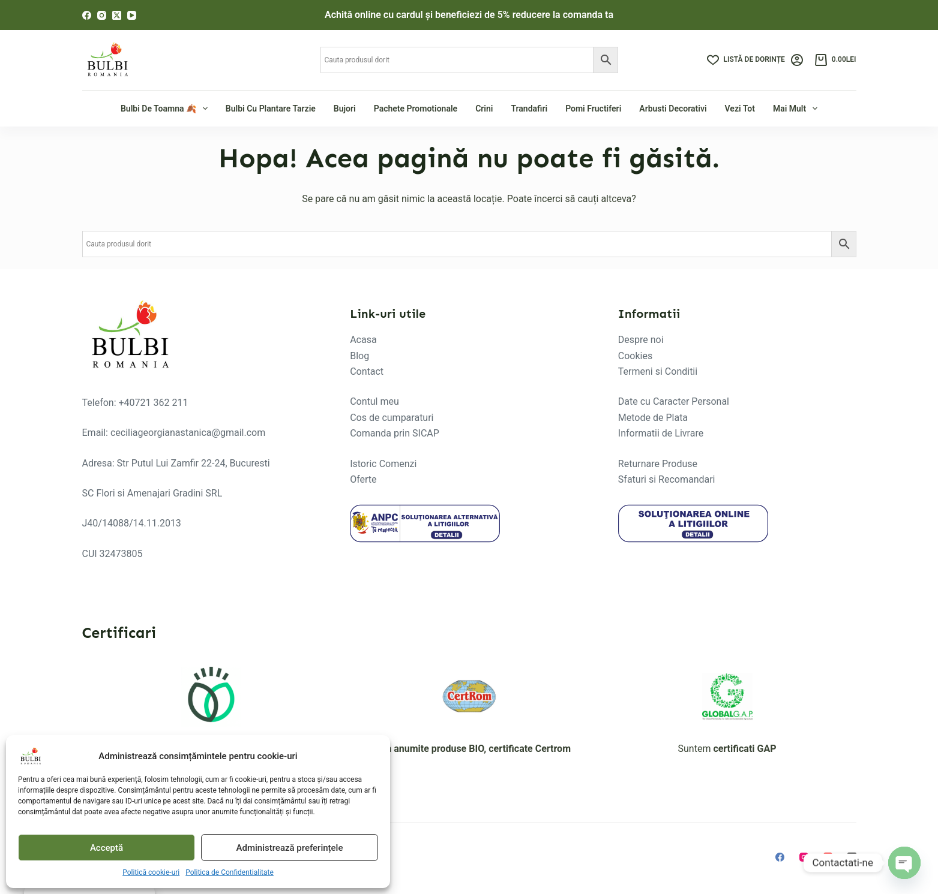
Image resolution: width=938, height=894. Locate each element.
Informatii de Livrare (660, 433)
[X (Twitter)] (116, 15)
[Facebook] (86, 15)
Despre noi (641, 339)
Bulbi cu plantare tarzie (271, 108)
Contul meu (374, 401)
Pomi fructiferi (593, 108)
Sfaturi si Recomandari (666, 479)
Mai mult (796, 108)
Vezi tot (740, 108)
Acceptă (106, 847)
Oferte (363, 479)
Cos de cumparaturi (391, 417)
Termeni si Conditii (657, 371)
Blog (359, 356)
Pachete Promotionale (415, 108)
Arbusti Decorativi (672, 108)
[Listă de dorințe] (746, 60)
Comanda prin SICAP (394, 433)
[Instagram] (101, 15)
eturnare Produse (660, 463)
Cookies (635, 356)
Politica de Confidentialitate (229, 872)
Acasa (363, 339)
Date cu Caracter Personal (673, 401)
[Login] (797, 60)
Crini (484, 108)
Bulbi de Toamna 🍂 (166, 108)
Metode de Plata (653, 417)
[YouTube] (131, 15)
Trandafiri (529, 108)
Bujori (345, 108)
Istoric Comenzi (383, 463)
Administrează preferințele (289, 847)
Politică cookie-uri (150, 872)
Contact (366, 371)
